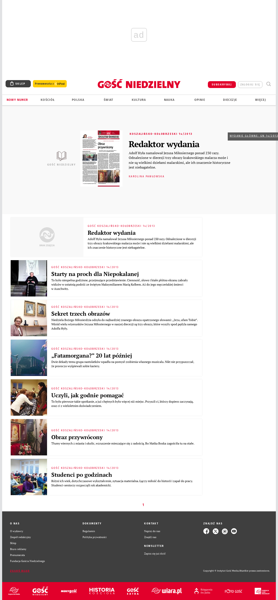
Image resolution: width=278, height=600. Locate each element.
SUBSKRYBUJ (222, 84)
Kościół (48, 100)
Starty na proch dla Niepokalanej (95, 273)
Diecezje (230, 100)
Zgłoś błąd (20, 570)
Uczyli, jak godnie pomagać (87, 395)
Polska (78, 100)
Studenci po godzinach (81, 474)
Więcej (260, 100)
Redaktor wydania (164, 144)
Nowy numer (17, 100)
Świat (108, 100)
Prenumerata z (50, 83)
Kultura (139, 100)
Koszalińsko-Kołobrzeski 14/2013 (161, 133)
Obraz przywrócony (77, 437)
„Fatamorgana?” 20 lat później (91, 355)
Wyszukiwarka (268, 84)
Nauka (169, 100)
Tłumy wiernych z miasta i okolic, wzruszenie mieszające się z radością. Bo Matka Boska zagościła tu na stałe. (123, 443)
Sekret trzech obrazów (80, 313)
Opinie (199, 100)
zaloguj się (250, 84)
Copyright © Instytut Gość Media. (221, 570)
